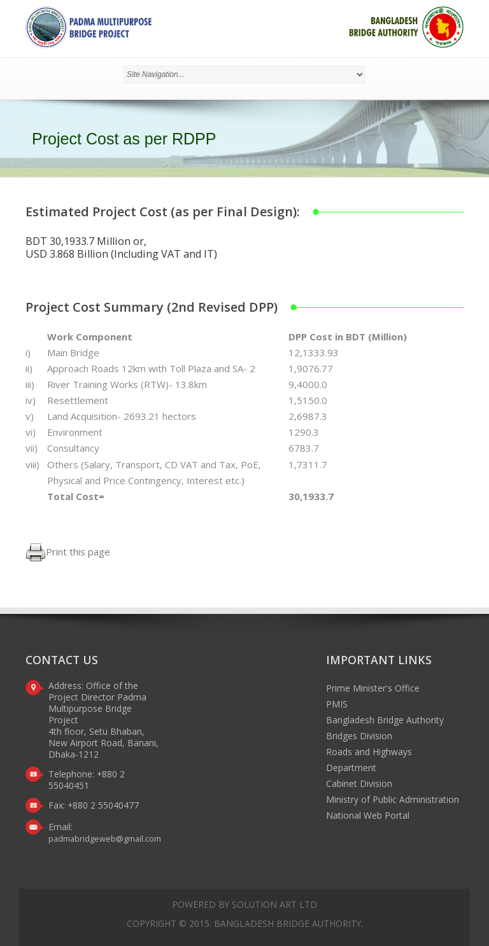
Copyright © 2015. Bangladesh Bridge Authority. (245, 923)
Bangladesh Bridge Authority (385, 720)
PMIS (337, 704)
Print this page (67, 551)
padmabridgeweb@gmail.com (104, 838)
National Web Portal (367, 815)
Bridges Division (359, 736)
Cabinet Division (359, 783)
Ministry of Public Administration (392, 799)
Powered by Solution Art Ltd (244, 904)
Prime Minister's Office (373, 688)
